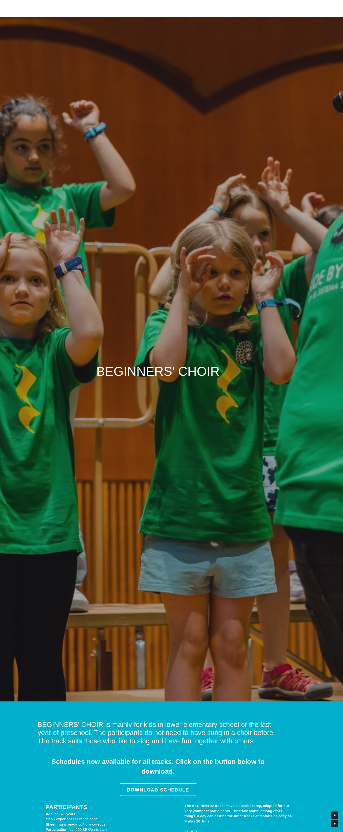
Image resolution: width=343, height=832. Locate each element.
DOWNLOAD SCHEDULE (171, 780)
